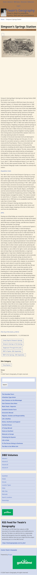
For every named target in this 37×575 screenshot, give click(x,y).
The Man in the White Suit (10, 446)
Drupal (10, 555)
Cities (3, 488)
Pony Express (7, 365)
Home (5, 2)
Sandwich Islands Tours (9, 409)
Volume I (4, 458)
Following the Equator (9, 437)
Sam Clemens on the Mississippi (12, 400)
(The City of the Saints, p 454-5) (10, 332)
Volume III (5, 465)
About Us (10, 2)
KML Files (5, 491)
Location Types (6, 485)
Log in (18, 6)
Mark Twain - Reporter (9, 406)
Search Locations (7, 497)
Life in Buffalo (6, 419)
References (31, 2)
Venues (4, 482)
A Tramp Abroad (7, 428)
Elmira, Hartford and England (11, 422)
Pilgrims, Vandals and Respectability (13, 416)
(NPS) (2, 213)
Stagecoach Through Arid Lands (12, 348)
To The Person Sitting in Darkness (12, 443)
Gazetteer (5, 476)
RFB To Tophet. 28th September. (12, 351)
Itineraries (24, 2)
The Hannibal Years (8, 394)
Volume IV (5, 468)
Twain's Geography (21, 10)
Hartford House (7, 425)
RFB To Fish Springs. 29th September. (14, 355)
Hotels (4, 479)
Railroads (5, 494)
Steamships (5, 500)
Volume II (5, 461)
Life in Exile (5, 440)
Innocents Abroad (7, 413)
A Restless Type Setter (9, 397)
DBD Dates (17, 2)
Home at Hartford (7, 431)
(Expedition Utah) (6, 171)
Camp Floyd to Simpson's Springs (12, 340)
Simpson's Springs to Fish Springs (12, 344)
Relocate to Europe (8, 434)
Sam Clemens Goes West (9, 403)
